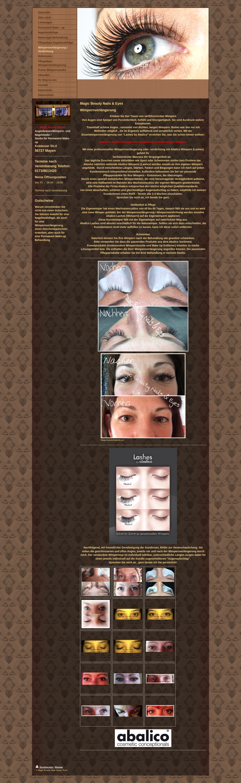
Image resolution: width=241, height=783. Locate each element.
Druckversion (44, 767)
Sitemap (59, 767)
